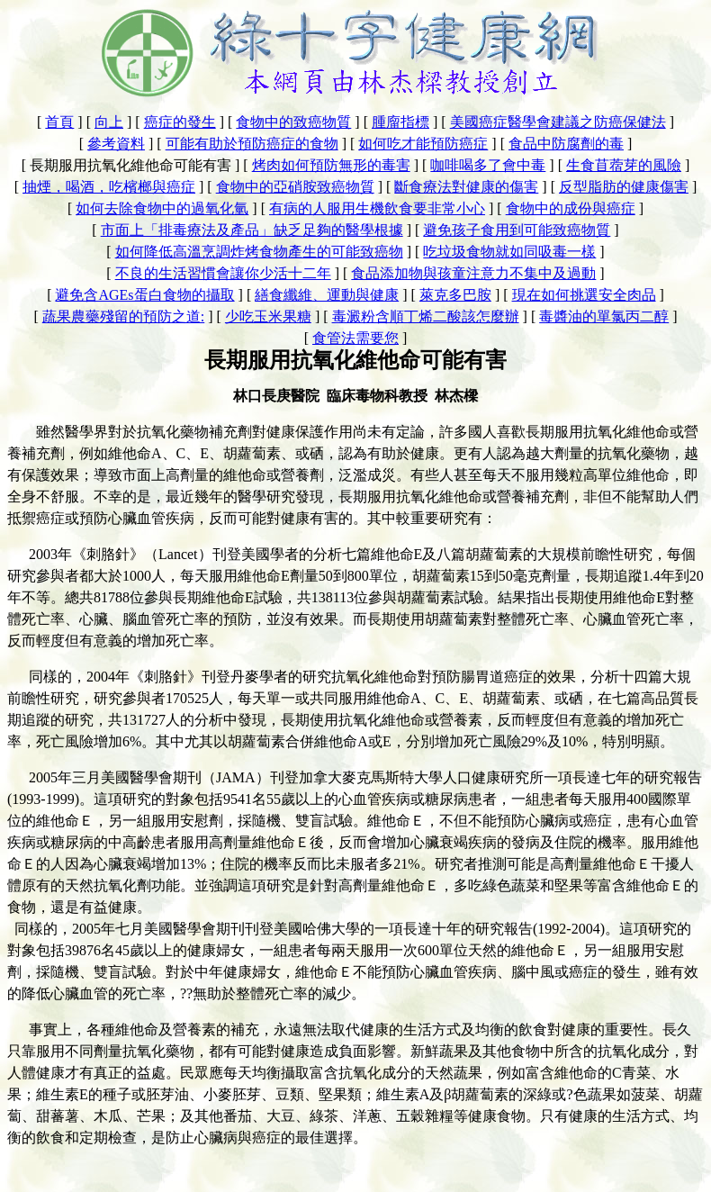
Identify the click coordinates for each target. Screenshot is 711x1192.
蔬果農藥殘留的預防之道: (123, 316)
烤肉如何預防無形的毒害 (331, 165)
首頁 (59, 122)
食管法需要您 (355, 338)
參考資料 (116, 143)
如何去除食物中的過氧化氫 (162, 208)
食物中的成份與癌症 (570, 208)
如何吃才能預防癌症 (423, 143)
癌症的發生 (180, 122)
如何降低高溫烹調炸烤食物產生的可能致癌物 (259, 251)
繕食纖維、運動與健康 (327, 295)
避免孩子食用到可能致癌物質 (516, 230)
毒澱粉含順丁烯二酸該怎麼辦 (425, 316)
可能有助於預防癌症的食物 (252, 143)
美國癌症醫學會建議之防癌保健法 (558, 122)
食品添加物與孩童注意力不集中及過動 (473, 273)
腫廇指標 (400, 122)
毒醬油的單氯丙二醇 (604, 316)
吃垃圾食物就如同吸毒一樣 (509, 251)
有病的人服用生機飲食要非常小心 (377, 208)
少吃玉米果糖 (268, 316)
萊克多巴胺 (455, 295)
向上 (108, 122)
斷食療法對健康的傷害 (466, 186)
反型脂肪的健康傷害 (623, 186)
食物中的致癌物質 (293, 122)
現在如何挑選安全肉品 (584, 295)
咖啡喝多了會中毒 (487, 165)
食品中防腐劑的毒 (566, 143)
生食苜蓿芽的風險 (623, 165)
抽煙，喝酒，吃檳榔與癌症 (108, 186)
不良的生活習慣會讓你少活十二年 (223, 273)
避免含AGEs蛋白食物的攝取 (144, 295)
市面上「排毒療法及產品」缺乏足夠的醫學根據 (252, 230)
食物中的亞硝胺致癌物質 (295, 186)
